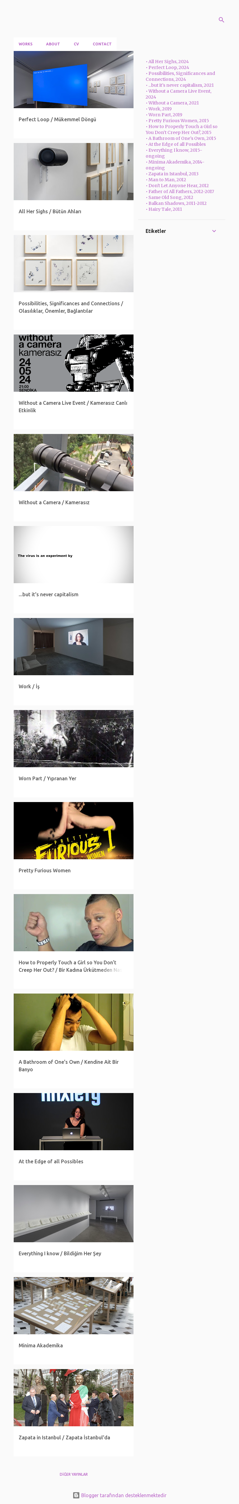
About (53, 44)
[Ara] (221, 19)
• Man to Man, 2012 (166, 179)
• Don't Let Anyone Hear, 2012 (177, 185)
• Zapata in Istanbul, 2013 (172, 174)
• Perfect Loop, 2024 (167, 67)
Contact (102, 44)
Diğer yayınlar (74, 1474)
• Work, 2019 (159, 109)
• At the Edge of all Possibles (176, 144)
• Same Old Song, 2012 (169, 197)
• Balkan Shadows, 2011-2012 (176, 203)
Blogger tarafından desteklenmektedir (119, 1495)
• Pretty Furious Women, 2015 (177, 120)
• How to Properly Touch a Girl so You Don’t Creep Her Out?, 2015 (182, 129)
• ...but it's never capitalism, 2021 (180, 85)
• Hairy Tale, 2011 (164, 209)
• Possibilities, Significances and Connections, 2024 (180, 76)
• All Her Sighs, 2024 (167, 61)
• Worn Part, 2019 (164, 115)
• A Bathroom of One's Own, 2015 (181, 138)
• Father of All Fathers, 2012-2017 (180, 191)
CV (76, 44)
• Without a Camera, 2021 (172, 103)
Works (25, 44)
